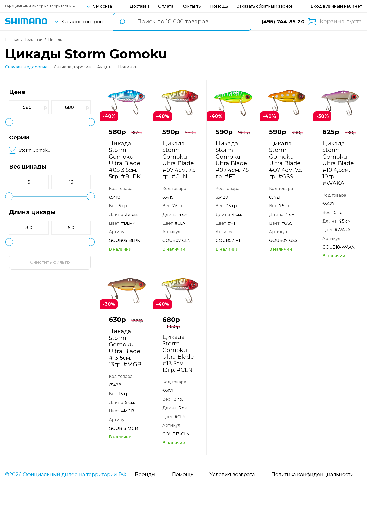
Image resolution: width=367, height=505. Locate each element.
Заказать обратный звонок (265, 6)
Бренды (145, 474)
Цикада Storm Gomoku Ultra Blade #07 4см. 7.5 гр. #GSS (285, 160)
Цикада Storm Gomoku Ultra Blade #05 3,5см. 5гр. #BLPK (125, 160)
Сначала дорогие (72, 67)
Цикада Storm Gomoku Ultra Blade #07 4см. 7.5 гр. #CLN (178, 160)
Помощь (219, 6)
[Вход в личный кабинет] (336, 6)
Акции (104, 67)
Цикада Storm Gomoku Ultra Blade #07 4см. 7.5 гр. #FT (232, 160)
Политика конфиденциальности (312, 474)
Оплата (165, 6)
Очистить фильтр (50, 262)
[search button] (122, 22)
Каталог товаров (82, 22)
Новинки (128, 67)
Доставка (140, 6)
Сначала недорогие (26, 67)
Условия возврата (232, 474)
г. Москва (102, 6)
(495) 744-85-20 (283, 22)
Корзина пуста (341, 21)
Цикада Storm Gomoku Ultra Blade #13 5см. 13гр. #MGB (125, 348)
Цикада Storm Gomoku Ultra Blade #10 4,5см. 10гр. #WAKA (338, 163)
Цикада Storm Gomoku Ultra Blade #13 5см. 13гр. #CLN (178, 353)
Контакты (192, 6)
